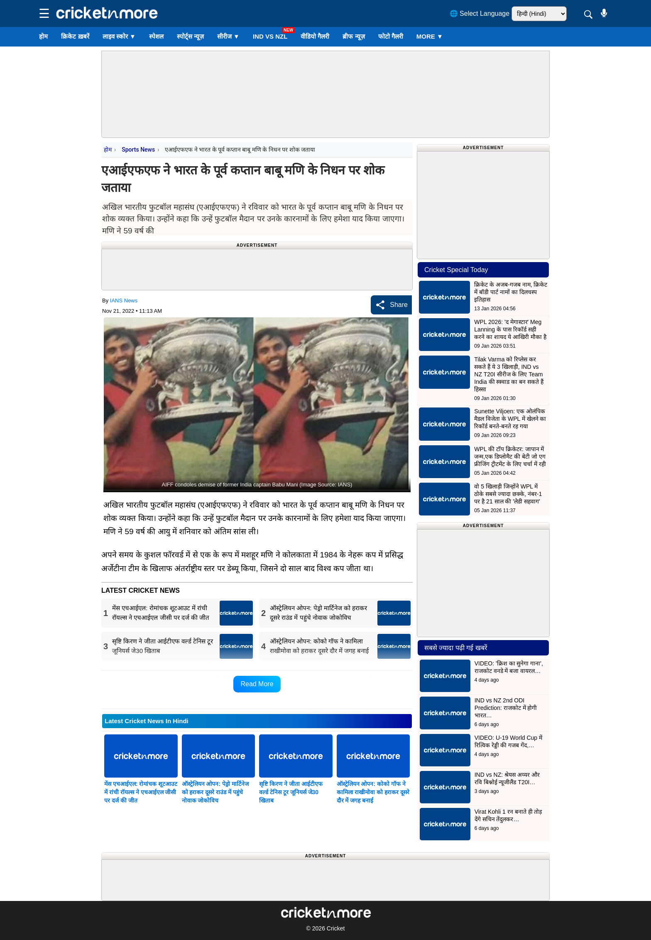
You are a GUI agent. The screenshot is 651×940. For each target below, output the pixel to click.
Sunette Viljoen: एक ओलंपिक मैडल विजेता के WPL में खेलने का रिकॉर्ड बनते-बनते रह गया (510, 419)
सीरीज (228, 36)
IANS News (123, 300)
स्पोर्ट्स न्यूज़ (190, 36)
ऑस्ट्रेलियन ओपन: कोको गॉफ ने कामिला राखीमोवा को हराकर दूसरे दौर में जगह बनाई (373, 792)
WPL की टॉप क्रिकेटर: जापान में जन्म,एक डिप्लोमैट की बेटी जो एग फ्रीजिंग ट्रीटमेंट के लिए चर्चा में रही (510, 456)
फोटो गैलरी (390, 36)
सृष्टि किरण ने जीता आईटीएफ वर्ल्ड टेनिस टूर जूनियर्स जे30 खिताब (291, 792)
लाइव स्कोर (119, 36)
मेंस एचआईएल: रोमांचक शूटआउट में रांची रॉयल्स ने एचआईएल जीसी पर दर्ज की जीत (140, 792)
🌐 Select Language (480, 13)
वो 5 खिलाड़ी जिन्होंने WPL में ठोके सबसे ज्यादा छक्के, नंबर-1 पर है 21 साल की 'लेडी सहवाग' (508, 494)
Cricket (336, 928)
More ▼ (429, 36)
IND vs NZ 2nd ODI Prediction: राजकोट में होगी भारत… (506, 708)
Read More (256, 683)
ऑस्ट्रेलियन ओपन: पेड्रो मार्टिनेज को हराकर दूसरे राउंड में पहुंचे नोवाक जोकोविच (215, 792)
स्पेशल (156, 36)
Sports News (138, 149)
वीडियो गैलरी (315, 36)
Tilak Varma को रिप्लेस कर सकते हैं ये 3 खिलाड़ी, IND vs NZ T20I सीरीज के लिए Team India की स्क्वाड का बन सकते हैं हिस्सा (508, 374)
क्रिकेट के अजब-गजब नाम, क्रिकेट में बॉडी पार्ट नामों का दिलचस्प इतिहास (510, 292)
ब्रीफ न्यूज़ (354, 36)
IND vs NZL (270, 36)
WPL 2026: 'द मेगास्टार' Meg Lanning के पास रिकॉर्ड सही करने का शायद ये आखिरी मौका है (510, 329)
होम (43, 36)
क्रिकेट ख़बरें (75, 36)
